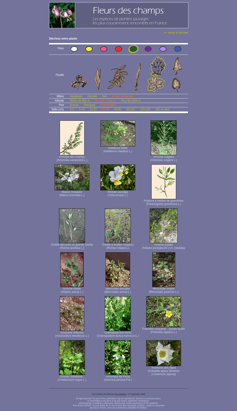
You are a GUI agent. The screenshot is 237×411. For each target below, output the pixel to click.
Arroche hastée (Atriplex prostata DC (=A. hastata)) (163, 245)
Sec (104, 96)
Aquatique (76, 96)
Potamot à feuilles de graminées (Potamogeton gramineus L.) (163, 201)
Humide (92, 96)
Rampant (89, 105)
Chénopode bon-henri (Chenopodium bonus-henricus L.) (118, 332)
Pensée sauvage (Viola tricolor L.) (117, 192)
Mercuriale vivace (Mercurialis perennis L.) (164, 289)
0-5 (72, 109)
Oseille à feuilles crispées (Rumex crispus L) (117, 245)
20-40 (105, 109)
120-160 (145, 109)
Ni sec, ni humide (122, 96)
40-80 (117, 109)
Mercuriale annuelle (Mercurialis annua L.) (117, 289)
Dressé (74, 105)
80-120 (130, 109)
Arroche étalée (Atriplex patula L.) (72, 289)
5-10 (81, 109)
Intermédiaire (108, 105)
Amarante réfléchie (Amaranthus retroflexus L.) (72, 332)
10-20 (93, 109)
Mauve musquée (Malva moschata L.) (72, 192)
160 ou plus (162, 109)
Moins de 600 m (80, 100)
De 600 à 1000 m (105, 100)
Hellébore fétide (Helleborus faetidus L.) (117, 148)
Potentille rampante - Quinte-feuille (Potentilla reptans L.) (163, 329)
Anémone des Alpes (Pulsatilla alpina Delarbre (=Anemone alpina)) (163, 370)
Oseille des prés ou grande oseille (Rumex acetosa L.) (72, 245)
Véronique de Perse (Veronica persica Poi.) (118, 376)
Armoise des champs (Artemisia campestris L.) (72, 157)
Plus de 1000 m (130, 100)
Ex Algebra (120, 394)
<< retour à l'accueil (176, 32)
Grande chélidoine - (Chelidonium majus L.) (72, 376)
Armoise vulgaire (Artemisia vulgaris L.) (163, 157)
